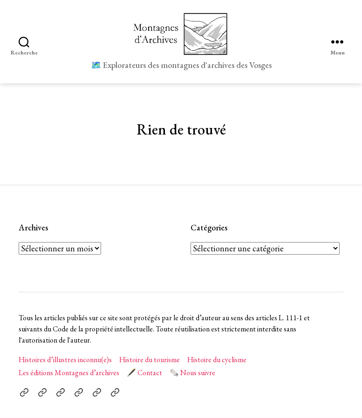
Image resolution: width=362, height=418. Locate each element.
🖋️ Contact (144, 373)
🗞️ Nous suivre (192, 373)
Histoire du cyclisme (216, 359)
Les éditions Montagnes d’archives (69, 373)
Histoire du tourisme (149, 359)
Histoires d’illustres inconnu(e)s (65, 359)
